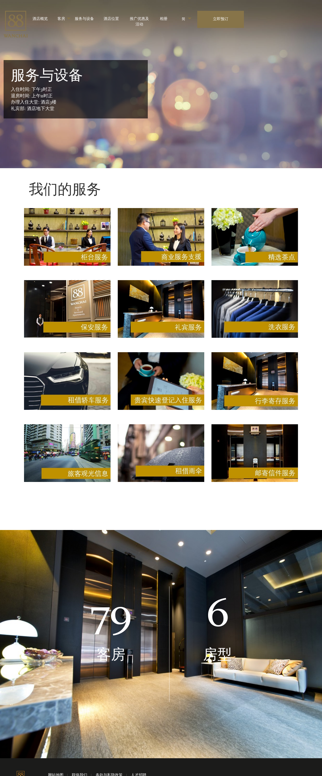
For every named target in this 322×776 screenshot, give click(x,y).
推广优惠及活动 (139, 21)
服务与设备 (84, 19)
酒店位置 (111, 19)
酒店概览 (40, 19)
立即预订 (220, 19)
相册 (163, 19)
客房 (61, 19)
